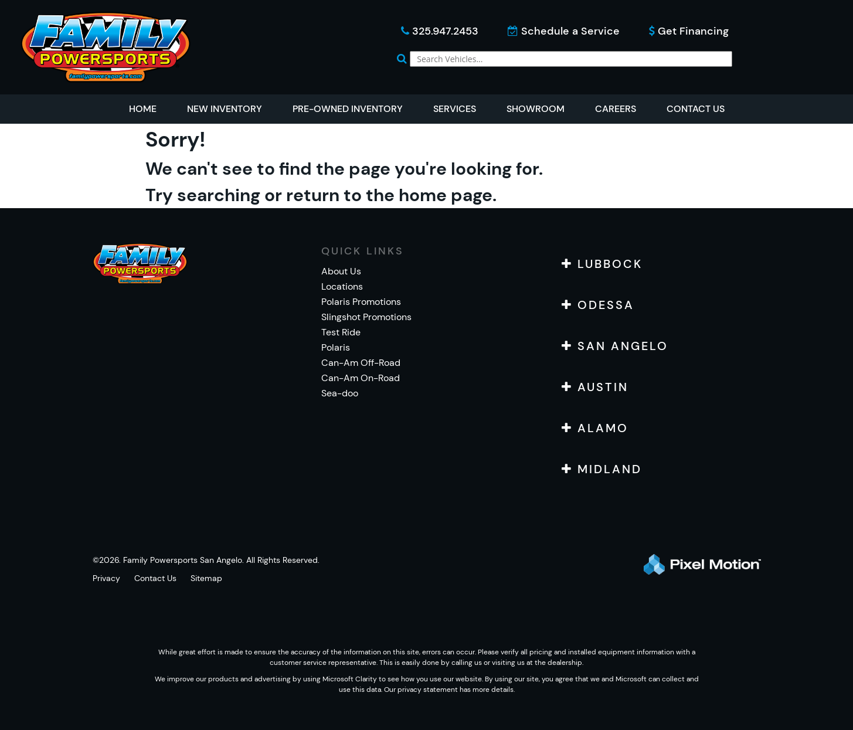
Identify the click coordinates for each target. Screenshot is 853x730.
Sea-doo (339, 393)
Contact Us (696, 109)
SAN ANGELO (615, 346)
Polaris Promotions (361, 302)
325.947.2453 (439, 31)
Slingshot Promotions (366, 317)
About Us (341, 271)
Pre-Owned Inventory (348, 109)
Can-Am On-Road (360, 378)
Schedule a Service (564, 31)
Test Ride (341, 332)
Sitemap (206, 578)
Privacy (106, 578)
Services (454, 109)
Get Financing (689, 31)
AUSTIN (595, 387)
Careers (615, 109)
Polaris (335, 347)
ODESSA (598, 305)
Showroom (536, 109)
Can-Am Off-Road (360, 362)
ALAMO (595, 428)
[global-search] (571, 59)
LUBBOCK (602, 264)
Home (143, 109)
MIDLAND (602, 469)
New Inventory (224, 109)
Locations (342, 286)
